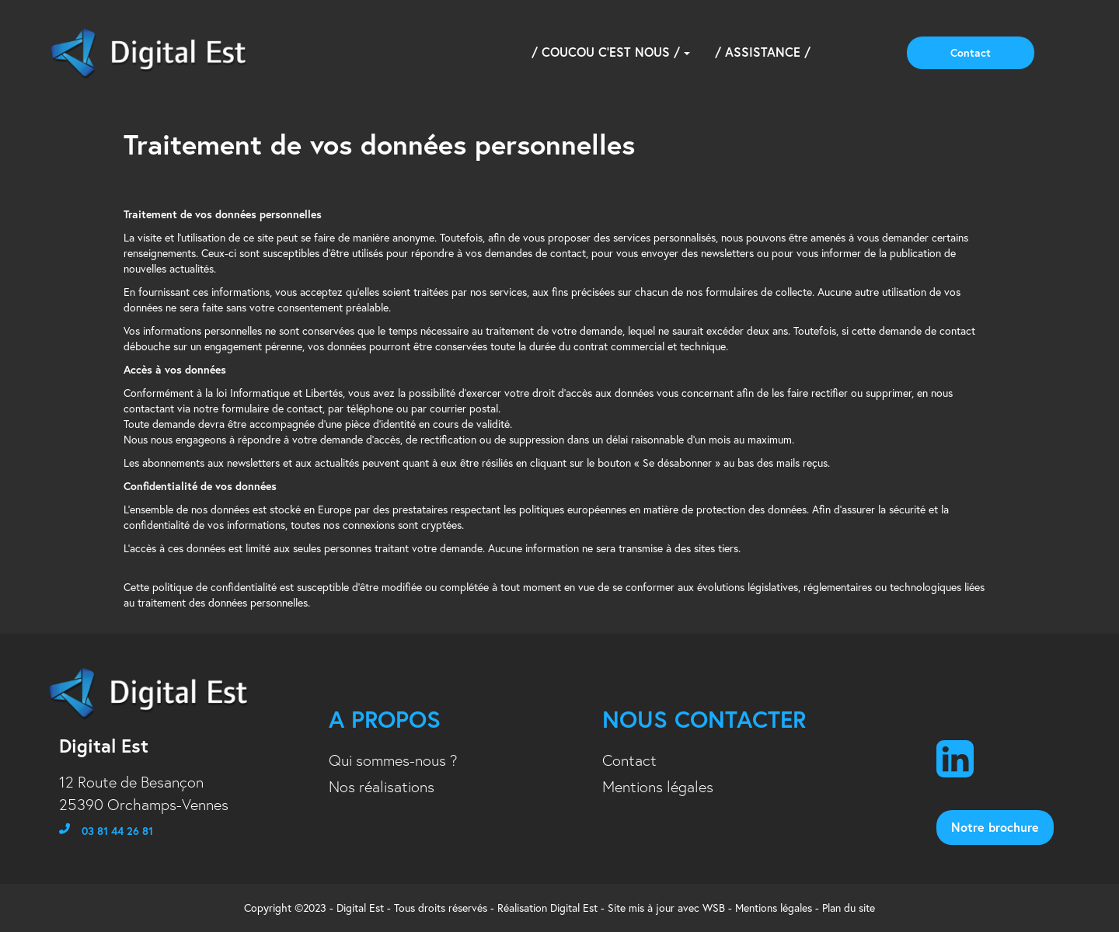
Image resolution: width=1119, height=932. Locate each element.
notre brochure (995, 827)
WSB (713, 908)
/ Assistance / (762, 51)
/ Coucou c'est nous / (611, 51)
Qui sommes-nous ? (393, 760)
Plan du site (848, 908)
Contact (970, 53)
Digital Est (574, 908)
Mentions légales (657, 786)
